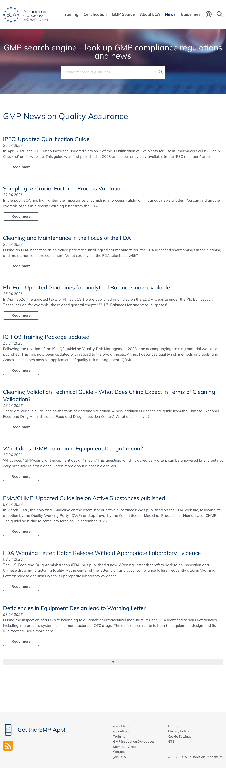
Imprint (173, 726)
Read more (21, 166)
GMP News (121, 726)
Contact (119, 752)
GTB (171, 741)
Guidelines (121, 731)
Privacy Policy (178, 731)
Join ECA (119, 757)
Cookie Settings (179, 736)
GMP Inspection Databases (134, 741)
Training (119, 736)
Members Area (124, 747)
